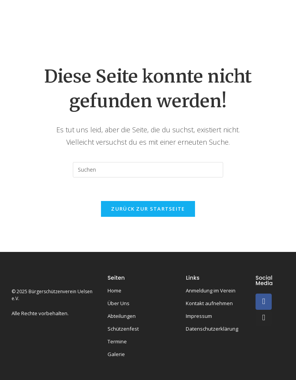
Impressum (199, 315)
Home (78, 11)
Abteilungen (161, 11)
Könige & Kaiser (216, 11)
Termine (144, 33)
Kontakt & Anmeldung (238, 33)
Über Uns (119, 303)
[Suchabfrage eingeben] (148, 169)
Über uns (114, 11)
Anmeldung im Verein (210, 290)
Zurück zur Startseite (148, 208)
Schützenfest (123, 328)
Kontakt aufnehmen (209, 303)
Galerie (181, 33)
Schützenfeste (96, 33)
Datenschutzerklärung (212, 328)
